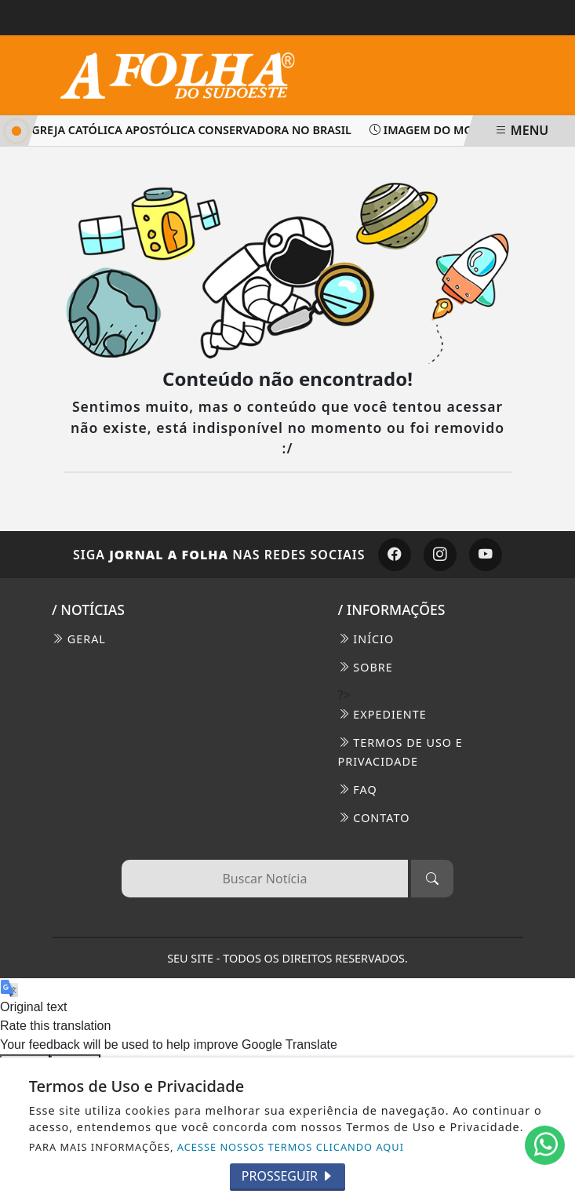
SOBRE (365, 667)
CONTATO (374, 817)
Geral (79, 638)
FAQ (357, 789)
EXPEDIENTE (382, 714)
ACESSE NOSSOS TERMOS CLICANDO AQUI (290, 1147)
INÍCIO (366, 638)
